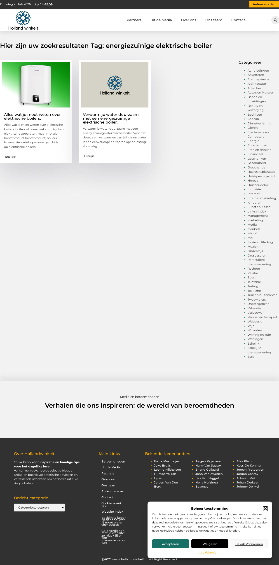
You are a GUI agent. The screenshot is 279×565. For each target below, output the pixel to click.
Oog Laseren (257, 255)
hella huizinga (206, 482)
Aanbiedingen (258, 70)
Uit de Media (161, 20)
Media (252, 224)
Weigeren (210, 544)
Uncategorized (259, 304)
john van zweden (209, 474)
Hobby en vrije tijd (261, 176)
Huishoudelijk (258, 185)
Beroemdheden (113, 461)
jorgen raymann (208, 461)
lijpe (158, 478)
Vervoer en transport (262, 317)
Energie (10, 156)
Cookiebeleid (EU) (111, 504)
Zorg (251, 356)
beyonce (201, 486)
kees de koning (249, 465)
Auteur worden (112, 491)
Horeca (253, 180)
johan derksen (248, 482)
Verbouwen (256, 312)
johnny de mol (248, 486)
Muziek (253, 246)
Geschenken (257, 158)
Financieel (255, 154)
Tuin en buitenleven (262, 295)
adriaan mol (246, 478)
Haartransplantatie (262, 171)
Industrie (254, 189)
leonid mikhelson (167, 469)
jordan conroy (247, 474)
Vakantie (254, 308)
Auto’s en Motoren (261, 92)
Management (258, 215)
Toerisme (254, 290)
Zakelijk (253, 343)
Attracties (254, 88)
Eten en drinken (260, 150)
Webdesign (256, 321)
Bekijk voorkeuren (249, 544)
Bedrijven (255, 114)
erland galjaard (207, 469)
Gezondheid (257, 163)
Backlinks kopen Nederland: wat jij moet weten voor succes (114, 521)
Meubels (254, 229)
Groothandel (257, 167)
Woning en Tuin (259, 334)
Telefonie (254, 282)
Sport (252, 277)
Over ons (188, 20)
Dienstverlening (260, 123)
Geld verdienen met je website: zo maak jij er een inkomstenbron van (113, 536)
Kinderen (254, 202)
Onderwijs (255, 251)
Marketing (255, 220)
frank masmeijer (166, 461)
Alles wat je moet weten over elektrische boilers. (32, 116)
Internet (254, 194)
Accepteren (170, 544)
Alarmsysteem (258, 79)
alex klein (244, 461)
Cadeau (253, 119)
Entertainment (259, 145)
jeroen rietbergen (250, 469)
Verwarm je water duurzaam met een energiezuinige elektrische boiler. (111, 118)
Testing (253, 286)
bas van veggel (207, 478)
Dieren (253, 127)
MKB (251, 238)
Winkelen (255, 330)
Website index (112, 511)
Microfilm (255, 233)
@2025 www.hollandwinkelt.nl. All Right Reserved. (140, 559)
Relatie (253, 273)
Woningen (255, 339)
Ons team (213, 20)
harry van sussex (208, 465)
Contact (238, 20)
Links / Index (257, 211)
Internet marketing (262, 198)
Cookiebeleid (207, 552)
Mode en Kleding (260, 242)
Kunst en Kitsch (259, 207)
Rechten (254, 268)
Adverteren (256, 75)
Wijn (251, 326)
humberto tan (165, 474)
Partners (134, 20)
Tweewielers (257, 299)
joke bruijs (162, 465)
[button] (265, 509)
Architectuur (257, 83)
